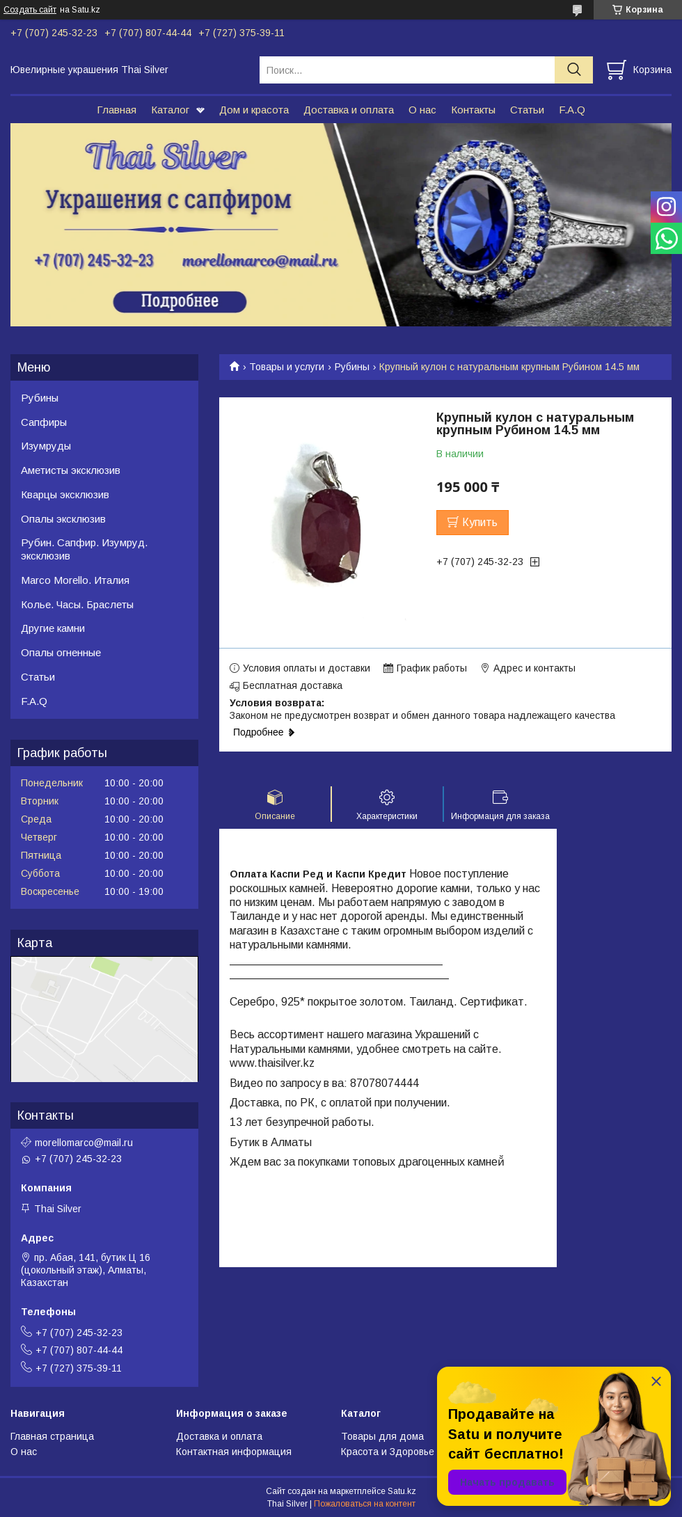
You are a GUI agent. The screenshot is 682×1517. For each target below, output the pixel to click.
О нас (422, 110)
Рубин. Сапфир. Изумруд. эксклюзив (84, 549)
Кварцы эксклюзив (65, 494)
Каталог (170, 110)
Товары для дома (382, 1436)
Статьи (527, 110)
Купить (480, 522)
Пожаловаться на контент (364, 1504)
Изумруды (46, 446)
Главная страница (52, 1436)
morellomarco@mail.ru (84, 1142)
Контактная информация (234, 1451)
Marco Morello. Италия (75, 580)
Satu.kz (402, 1491)
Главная (116, 110)
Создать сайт (29, 10)
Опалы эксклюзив (63, 519)
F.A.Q (572, 110)
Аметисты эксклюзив (70, 470)
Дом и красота (254, 110)
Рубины (352, 366)
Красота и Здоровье (387, 1451)
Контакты (473, 110)
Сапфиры (44, 422)
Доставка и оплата (348, 110)
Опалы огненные (61, 652)
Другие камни (53, 628)
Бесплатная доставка (292, 685)
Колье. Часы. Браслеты (77, 604)
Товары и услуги (286, 366)
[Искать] (574, 70)
